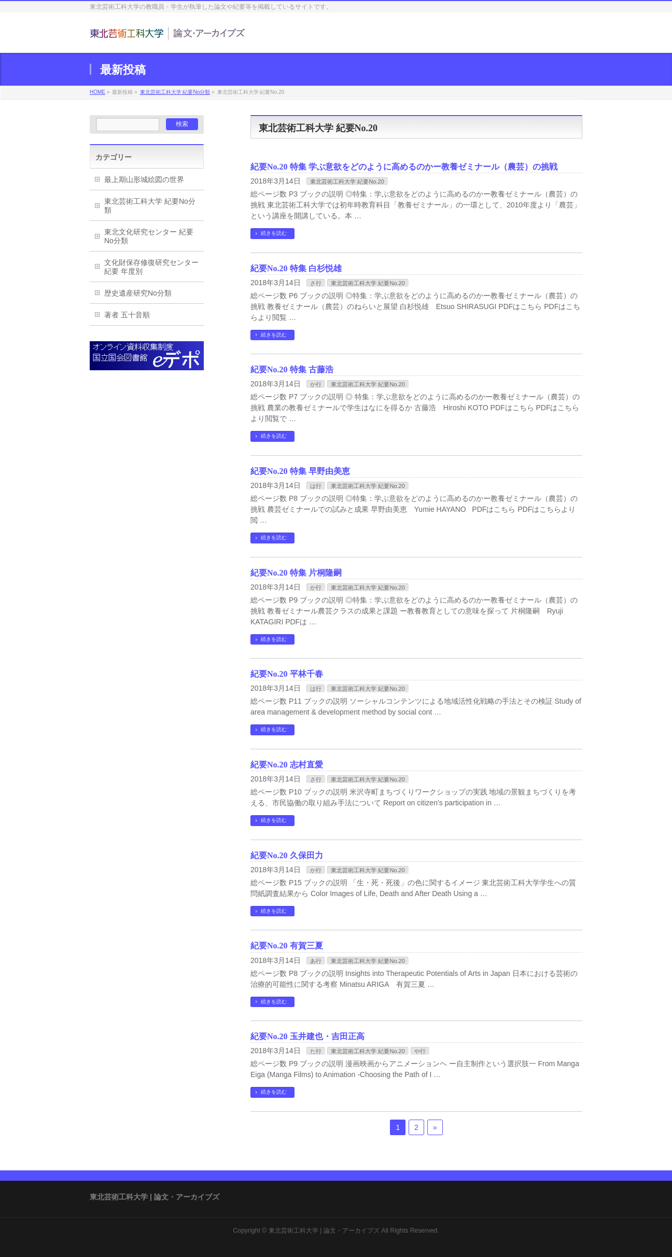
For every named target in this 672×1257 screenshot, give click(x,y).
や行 (420, 1051)
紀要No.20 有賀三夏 (286, 945)
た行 (315, 1051)
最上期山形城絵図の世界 (144, 179)
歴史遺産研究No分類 (138, 293)
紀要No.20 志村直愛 (286, 764)
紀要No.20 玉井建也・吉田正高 (307, 1036)
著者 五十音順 (127, 315)
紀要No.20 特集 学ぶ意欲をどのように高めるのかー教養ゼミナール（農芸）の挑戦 (403, 166)
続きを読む (274, 233)
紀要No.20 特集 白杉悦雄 (296, 268)
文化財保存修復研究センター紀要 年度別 (151, 266)
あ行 (315, 961)
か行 (315, 384)
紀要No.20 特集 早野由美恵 (300, 471)
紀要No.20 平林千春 (286, 673)
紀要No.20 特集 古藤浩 (291, 369)
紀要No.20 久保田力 (286, 855)
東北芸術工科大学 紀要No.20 (347, 181)
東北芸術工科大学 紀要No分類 (175, 92)
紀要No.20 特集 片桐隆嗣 (296, 572)
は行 (315, 486)
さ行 (315, 283)
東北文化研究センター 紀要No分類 (148, 236)
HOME (97, 92)
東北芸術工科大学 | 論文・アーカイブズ (324, 1230)
